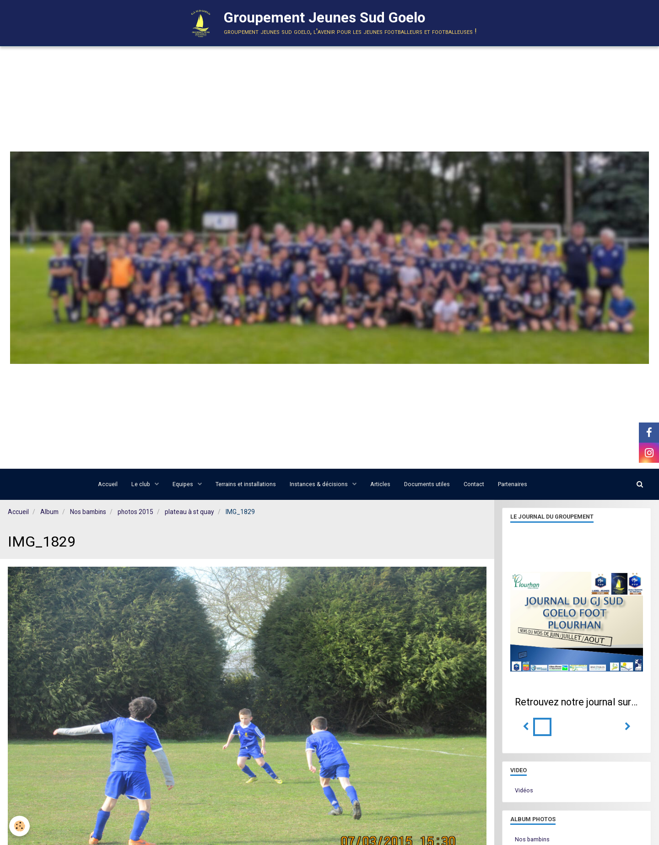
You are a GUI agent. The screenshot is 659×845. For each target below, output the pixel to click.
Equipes (183, 484)
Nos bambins (88, 511)
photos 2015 (135, 511)
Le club (141, 484)
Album (49, 511)
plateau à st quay (189, 511)
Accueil (108, 484)
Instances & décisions (319, 484)
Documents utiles (427, 484)
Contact (474, 484)
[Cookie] (19, 826)
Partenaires (512, 484)
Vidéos (524, 790)
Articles (380, 484)
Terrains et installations (246, 484)
